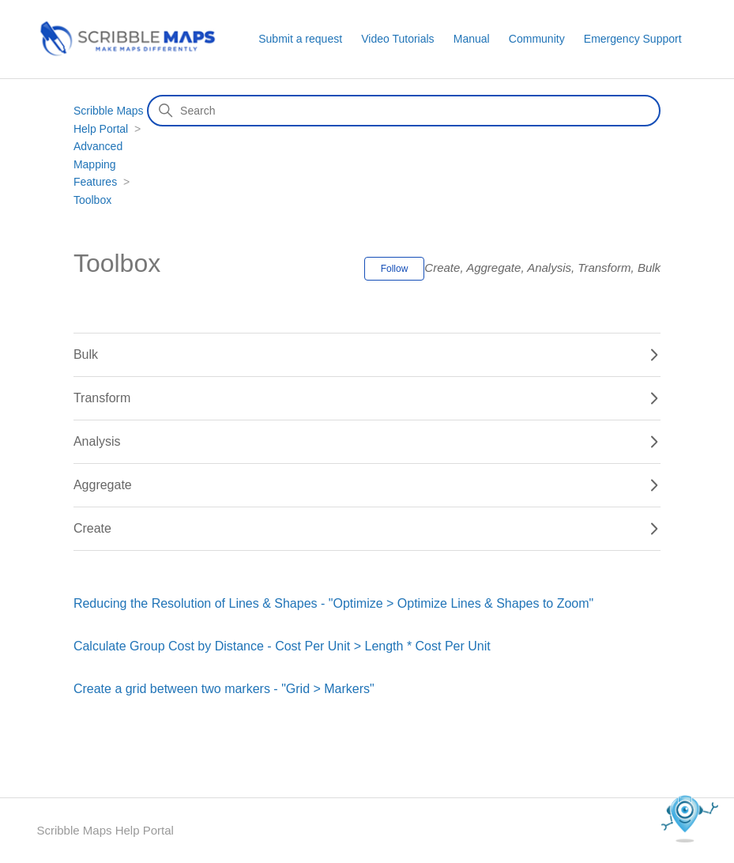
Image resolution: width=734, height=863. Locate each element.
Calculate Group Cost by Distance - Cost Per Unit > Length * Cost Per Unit (282, 646)
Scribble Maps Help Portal (104, 830)
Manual (472, 38)
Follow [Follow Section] (394, 268)
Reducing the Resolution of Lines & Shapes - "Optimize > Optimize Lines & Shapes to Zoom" (333, 603)
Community (537, 38)
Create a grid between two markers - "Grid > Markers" (224, 688)
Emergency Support (633, 38)
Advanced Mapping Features (97, 164)
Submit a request (300, 38)
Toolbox (92, 200)
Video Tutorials (397, 38)
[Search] (404, 110)
